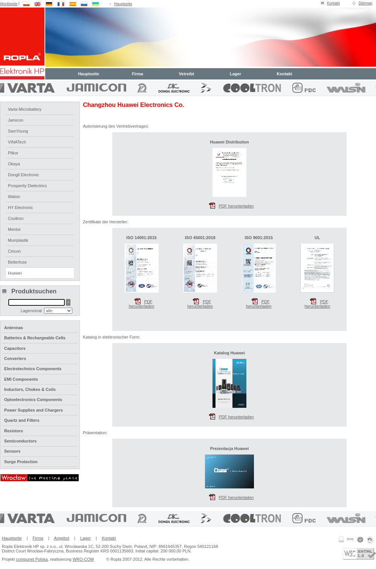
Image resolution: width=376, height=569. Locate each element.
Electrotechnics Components (32, 368)
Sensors (12, 451)
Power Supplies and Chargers (33, 410)
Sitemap (365, 3)
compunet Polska (31, 559)
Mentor (14, 229)
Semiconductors (20, 441)
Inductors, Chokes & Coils (30, 389)
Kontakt (333, 3)
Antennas (13, 327)
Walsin (14, 196)
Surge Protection (21, 461)
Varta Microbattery (24, 109)
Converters (15, 358)
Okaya (14, 164)
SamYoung (18, 131)
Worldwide (9, 4)
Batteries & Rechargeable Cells (35, 338)
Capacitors (15, 348)
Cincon (14, 251)
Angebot (61, 538)
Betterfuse (17, 262)
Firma (137, 74)
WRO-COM (83, 559)
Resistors (13, 431)
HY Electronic (20, 207)
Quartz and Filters (22, 420)
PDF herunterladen (141, 300)
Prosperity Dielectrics (27, 185)
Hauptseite (123, 4)
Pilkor (13, 153)
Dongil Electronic (23, 174)
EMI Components (21, 379)
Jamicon (15, 120)
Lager (235, 74)
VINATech (17, 142)
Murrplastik (18, 240)
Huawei (15, 273)
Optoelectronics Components (33, 399)
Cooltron (16, 218)
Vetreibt (186, 74)
